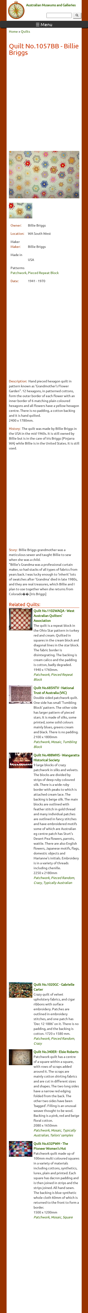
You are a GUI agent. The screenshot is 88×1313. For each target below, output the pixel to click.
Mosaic (56, 742)
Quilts (25, 31)
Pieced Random (62, 877)
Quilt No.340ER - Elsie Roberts (56, 1052)
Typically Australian (57, 882)
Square (68, 1217)
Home (13, 31)
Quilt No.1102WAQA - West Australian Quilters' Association (54, 615)
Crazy (38, 882)
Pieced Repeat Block (43, 272)
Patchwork (19, 272)
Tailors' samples (61, 1135)
